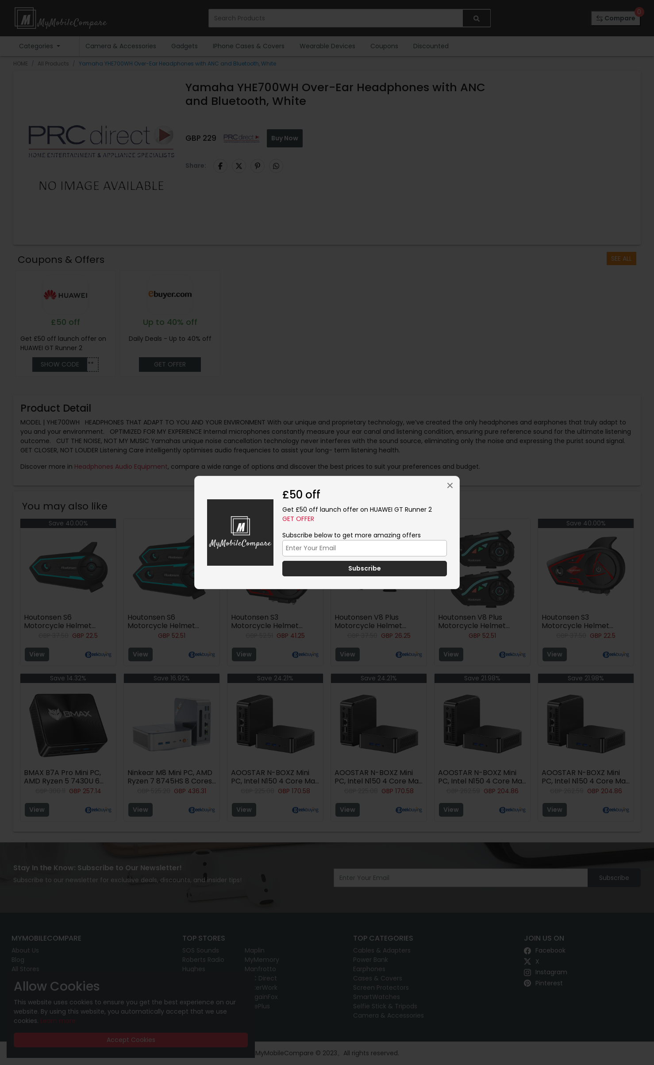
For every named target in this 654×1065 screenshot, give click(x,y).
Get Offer (298, 518)
